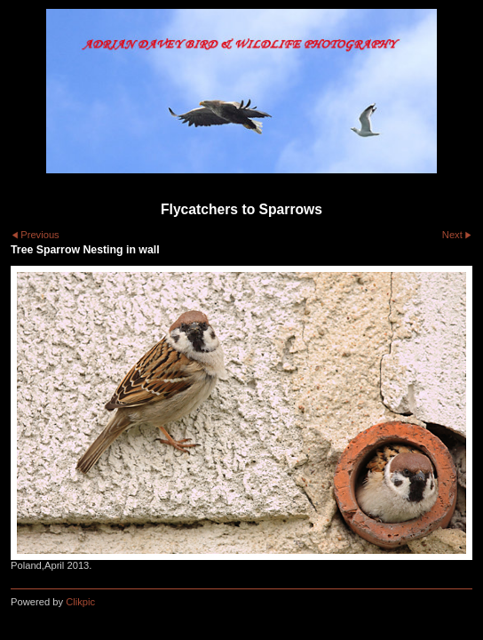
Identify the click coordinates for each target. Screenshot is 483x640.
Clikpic (80, 601)
